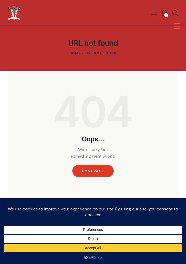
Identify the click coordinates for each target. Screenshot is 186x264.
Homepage (93, 171)
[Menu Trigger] (177, 26)
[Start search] (175, 13)
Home (74, 53)
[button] (154, 12)
